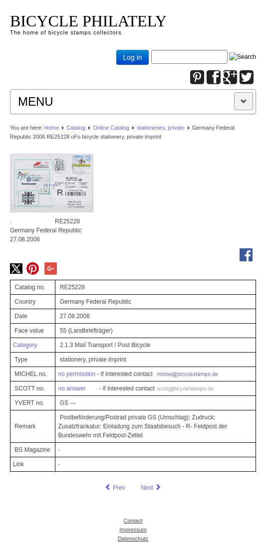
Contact (133, 521)
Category (25, 345)
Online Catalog (111, 128)
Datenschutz (133, 539)
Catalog (75, 128)
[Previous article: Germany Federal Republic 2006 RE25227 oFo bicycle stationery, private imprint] (114, 488)
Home (51, 128)
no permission (76, 374)
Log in (132, 57)
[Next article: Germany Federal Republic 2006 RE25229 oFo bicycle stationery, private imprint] (151, 488)
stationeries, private (160, 128)
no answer (71, 388)
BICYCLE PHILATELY (88, 21)
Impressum (132, 530)
